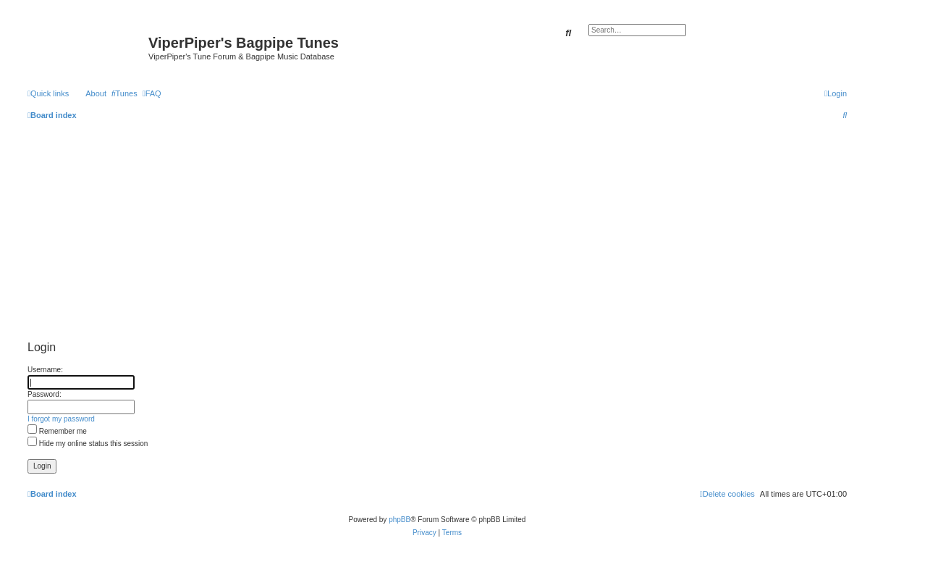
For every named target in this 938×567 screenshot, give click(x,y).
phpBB (399, 520)
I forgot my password (61, 419)
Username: (45, 370)
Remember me (57, 431)
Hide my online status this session (88, 444)
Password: (45, 394)
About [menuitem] (95, 93)
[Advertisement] (437, 228)
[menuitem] (124, 93)
